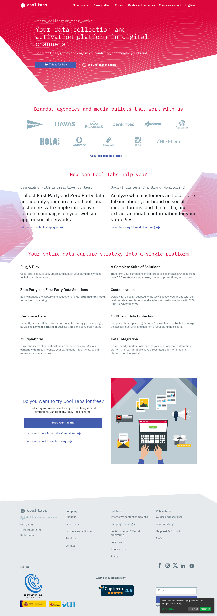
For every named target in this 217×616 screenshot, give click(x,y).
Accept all (205, 609)
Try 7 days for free (56, 64)
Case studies (102, 5)
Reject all (193, 609)
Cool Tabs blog (165, 524)
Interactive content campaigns (129, 517)
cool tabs (33, 5)
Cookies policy (27, 535)
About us (71, 517)
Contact (70, 546)
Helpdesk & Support (168, 531)
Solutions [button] (80, 5)
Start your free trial (63, 422)
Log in (190, 5)
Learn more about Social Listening (48, 441)
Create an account (170, 5)
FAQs (159, 538)
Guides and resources (141, 5)
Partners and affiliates (79, 531)
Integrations (118, 549)
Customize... (168, 609)
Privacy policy (26, 525)
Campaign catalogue (123, 524)
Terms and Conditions (30, 530)
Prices (119, 5)
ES (28, 567)
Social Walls (118, 542)
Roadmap (71, 538)
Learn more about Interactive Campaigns (52, 433)
